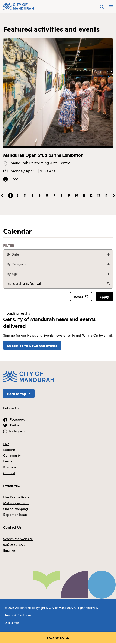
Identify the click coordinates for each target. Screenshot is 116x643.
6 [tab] (47, 195)
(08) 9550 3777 (14, 544)
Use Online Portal (16, 497)
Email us (9, 550)
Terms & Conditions (18, 615)
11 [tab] (84, 195)
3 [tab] (25, 195)
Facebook (17, 419)
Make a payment (16, 502)
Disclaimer (12, 622)
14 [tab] (105, 195)
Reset (81, 296)
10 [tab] (76, 195)
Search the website (18, 538)
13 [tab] (98, 195)
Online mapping (15, 508)
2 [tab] (17, 195)
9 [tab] (69, 195)
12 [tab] (91, 195)
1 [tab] (10, 195)
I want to (55, 637)
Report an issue (15, 514)
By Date (13, 254)
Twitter (15, 425)
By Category (16, 263)
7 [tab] (54, 195)
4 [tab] (32, 195)
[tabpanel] (58, 110)
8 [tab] (61, 195)
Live (6, 443)
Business (9, 467)
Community (12, 455)
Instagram (17, 431)
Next (114, 196)
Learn (7, 461)
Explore (9, 449)
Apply (104, 296)
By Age (12, 273)
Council (9, 472)
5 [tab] (40, 195)
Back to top (19, 393)
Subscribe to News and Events (32, 345)
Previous (2, 196)
